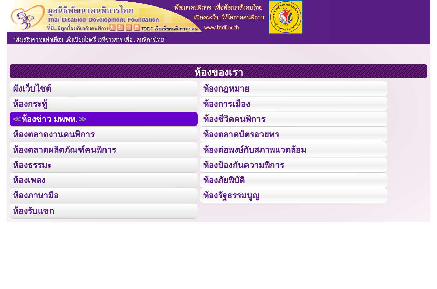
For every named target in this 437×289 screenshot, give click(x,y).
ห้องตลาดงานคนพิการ (53, 133)
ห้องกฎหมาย (226, 88)
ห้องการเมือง (226, 103)
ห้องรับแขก (33, 208)
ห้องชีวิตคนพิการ (234, 118)
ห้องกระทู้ (30, 103)
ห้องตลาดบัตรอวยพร (240, 133)
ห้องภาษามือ (36, 193)
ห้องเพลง (29, 178)
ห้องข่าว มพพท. (49, 118)
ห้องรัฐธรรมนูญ (231, 193)
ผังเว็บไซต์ (31, 88)
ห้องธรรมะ (32, 163)
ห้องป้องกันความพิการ (243, 163)
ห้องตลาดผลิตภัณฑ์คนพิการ (64, 148)
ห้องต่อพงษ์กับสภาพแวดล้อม (254, 148)
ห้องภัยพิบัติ (223, 178)
